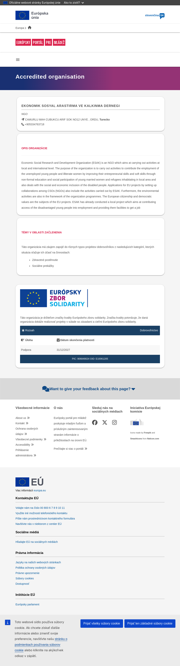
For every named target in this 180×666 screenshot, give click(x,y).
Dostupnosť (22, 583)
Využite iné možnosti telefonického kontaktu (41, 513)
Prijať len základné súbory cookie (149, 623)
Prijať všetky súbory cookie (102, 623)
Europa (19, 27)
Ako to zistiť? (74, 2)
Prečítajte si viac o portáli (69, 448)
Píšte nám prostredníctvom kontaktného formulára (45, 518)
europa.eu (40, 490)
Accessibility (22, 444)
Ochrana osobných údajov (26, 431)
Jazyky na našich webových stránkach (38, 562)
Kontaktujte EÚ (26, 498)
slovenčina (155, 15)
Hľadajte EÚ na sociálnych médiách (36, 541)
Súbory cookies (24, 578)
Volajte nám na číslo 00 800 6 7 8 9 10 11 (40, 507)
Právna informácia (29, 553)
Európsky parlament (27, 604)
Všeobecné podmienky (29, 439)
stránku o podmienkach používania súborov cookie (41, 644)
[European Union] (29, 486)
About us (20, 417)
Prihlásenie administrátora (23, 453)
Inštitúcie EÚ (25, 595)
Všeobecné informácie (32, 408)
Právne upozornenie (27, 573)
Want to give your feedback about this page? (89, 389)
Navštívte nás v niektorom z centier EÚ (38, 523)
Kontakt (19, 423)
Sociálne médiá (27, 532)
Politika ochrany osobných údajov (35, 567)
